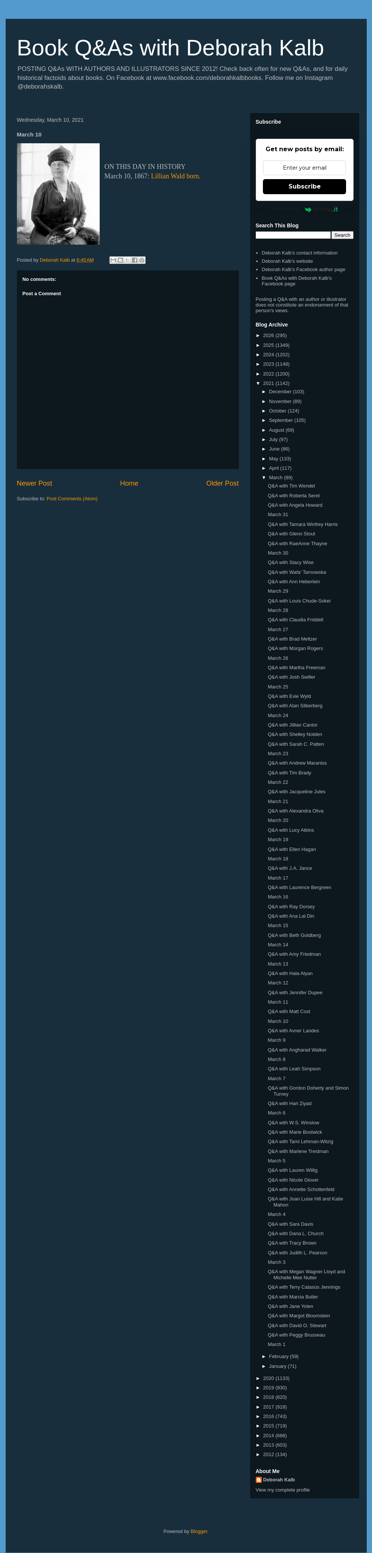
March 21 (278, 801)
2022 (269, 374)
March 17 (278, 878)
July (274, 439)
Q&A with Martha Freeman (296, 667)
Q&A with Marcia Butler (293, 1297)
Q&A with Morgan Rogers (295, 648)
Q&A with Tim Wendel (291, 486)
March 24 (278, 715)
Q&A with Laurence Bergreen (299, 887)
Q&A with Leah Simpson (294, 1069)
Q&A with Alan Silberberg (295, 705)
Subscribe (304, 186)
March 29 (278, 591)
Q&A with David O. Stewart (297, 1325)
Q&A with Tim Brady (289, 773)
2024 (269, 354)
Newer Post (34, 483)
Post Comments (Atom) (72, 498)
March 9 (276, 1040)
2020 (269, 1378)
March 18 (278, 859)
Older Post (222, 483)
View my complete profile (283, 1490)
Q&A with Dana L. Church (295, 1233)
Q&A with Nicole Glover (293, 1180)
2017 (269, 1407)
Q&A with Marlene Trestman (298, 1151)
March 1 (276, 1344)
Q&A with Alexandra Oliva (295, 811)
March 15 (278, 925)
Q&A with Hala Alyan (290, 973)
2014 (269, 1435)
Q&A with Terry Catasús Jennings (304, 1287)
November (281, 401)
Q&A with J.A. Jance (290, 868)
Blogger (199, 1531)
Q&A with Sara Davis (290, 1224)
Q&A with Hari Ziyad (289, 1103)
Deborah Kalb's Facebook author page (303, 269)
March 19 (278, 839)
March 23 (278, 753)
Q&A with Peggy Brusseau (296, 1335)
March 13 (278, 964)
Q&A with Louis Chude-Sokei (299, 601)
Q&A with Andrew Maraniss (297, 763)
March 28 (278, 610)
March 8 (276, 1059)
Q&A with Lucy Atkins (291, 830)
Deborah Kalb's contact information (300, 253)
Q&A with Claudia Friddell (295, 619)
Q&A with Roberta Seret (294, 495)
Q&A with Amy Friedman (294, 954)
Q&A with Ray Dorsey (291, 906)
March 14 (278, 944)
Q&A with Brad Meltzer (292, 639)
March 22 (278, 782)
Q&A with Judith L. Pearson (297, 1253)
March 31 (278, 514)
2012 (269, 1454)
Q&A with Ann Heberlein (294, 581)
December (281, 391)
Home (129, 483)
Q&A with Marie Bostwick (295, 1132)
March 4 (276, 1214)
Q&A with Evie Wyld (289, 696)
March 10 (278, 1021)
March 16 (278, 897)
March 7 (276, 1078)
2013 (269, 1445)
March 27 (278, 629)
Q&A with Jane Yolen (290, 1306)
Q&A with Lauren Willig (292, 1170)
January (278, 1366)
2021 (269, 383)
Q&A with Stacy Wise (291, 562)
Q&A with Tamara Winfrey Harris (303, 524)
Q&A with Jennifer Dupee (295, 992)
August (277, 430)
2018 (269, 1397)
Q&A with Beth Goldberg (294, 935)
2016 (269, 1416)
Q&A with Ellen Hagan (292, 849)
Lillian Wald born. (175, 176)
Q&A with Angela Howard (295, 505)
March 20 (278, 820)
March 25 (278, 687)
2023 (269, 364)
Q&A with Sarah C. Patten (296, 744)
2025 (269, 345)
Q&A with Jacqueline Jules (296, 791)
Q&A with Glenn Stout (291, 534)
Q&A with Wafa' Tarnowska (297, 572)
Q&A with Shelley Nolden (295, 734)
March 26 (278, 658)
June (275, 449)
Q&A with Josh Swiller (291, 677)
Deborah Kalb (279, 1479)
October (278, 411)
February (279, 1356)
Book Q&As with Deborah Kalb (170, 47)
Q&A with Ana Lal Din (291, 916)
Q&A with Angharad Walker (297, 1050)
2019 (269, 1387)
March (276, 477)
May (274, 458)
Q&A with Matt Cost (289, 1011)
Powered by (304, 209)
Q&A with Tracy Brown (292, 1243)
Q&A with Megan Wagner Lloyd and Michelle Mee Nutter (306, 1274)
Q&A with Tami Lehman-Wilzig (300, 1141)
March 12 (278, 983)
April (274, 468)
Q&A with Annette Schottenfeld (301, 1189)
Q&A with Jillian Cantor (292, 725)
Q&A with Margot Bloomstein (299, 1315)
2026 (269, 335)
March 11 (278, 1002)
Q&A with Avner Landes (293, 1030)
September (281, 420)
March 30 (278, 553)
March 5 (276, 1161)
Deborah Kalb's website (287, 261)
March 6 (276, 1113)
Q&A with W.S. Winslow (293, 1122)
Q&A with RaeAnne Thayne (297, 543)
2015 (269, 1426)
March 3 (276, 1262)
